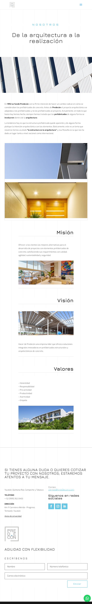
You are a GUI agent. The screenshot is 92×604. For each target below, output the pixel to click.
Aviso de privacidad (13, 516)
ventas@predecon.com (61, 489)
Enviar (77, 584)
